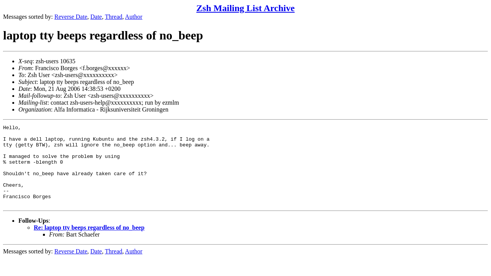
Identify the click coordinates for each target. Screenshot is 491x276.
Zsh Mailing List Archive (245, 8)
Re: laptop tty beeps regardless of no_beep (89, 243)
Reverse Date (70, 16)
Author (133, 16)
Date (96, 16)
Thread (113, 16)
